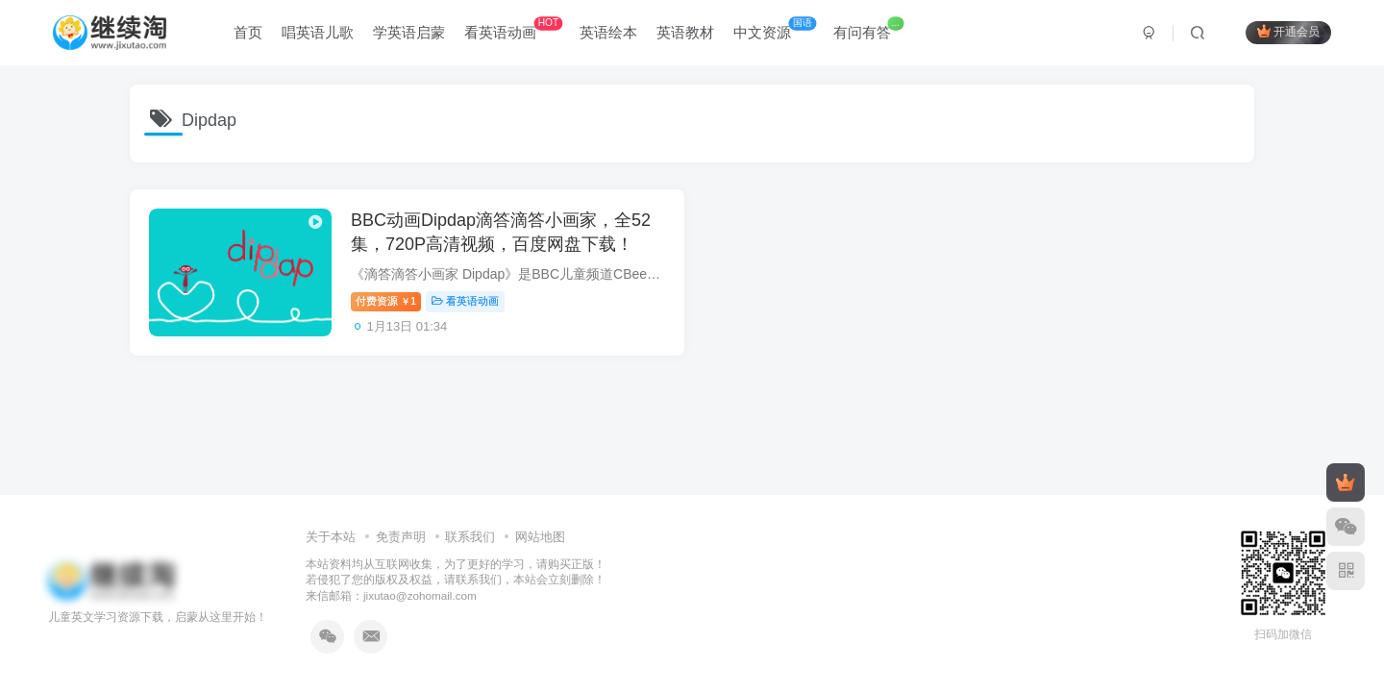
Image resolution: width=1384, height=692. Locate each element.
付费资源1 (386, 301)
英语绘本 (608, 32)
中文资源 (774, 28)
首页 (248, 32)
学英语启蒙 (409, 32)
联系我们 (470, 537)
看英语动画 (513, 28)
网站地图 (540, 537)
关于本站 (331, 537)
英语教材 (685, 32)
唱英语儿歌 (318, 32)
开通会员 (1288, 31)
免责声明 (401, 537)
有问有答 (868, 28)
